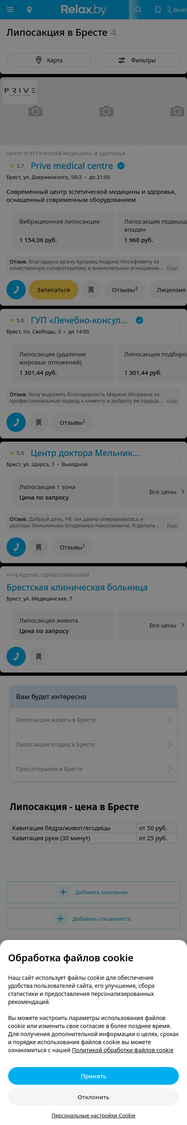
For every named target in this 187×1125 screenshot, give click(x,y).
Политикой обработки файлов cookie (123, 1050)
